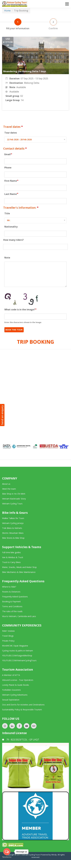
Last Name (10, 194)
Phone (7, 167)
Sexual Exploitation (10, 699)
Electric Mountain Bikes (12, 533)
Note (7, 257)
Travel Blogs (8, 635)
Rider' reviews (8, 631)
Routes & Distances (11, 591)
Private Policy (8, 640)
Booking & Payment (11, 601)
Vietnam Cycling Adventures (14, 694)
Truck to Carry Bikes (11, 562)
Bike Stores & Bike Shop (13, 538)
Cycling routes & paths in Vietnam (17, 650)
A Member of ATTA (11, 675)
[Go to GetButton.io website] (6, 857)
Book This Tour (14, 329)
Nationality (11, 226)
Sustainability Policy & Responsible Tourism (22, 709)
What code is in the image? (19, 309)
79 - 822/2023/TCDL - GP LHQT (20, 739)
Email (7, 154)
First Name (10, 180)
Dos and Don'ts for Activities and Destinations (23, 704)
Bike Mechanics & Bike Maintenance (19, 572)
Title (7, 213)
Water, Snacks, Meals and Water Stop (19, 567)
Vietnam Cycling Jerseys (13, 523)
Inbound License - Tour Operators (17, 680)
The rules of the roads (12, 611)
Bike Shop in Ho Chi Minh (13, 493)
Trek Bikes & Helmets (12, 528)
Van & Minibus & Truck (12, 557)
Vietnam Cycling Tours (12, 503)
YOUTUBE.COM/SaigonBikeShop (17, 655)
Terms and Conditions (12, 606)
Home (7, 10)
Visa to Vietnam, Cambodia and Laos (19, 616)
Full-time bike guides (11, 552)
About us (6, 484)
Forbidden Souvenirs (11, 690)
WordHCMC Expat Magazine (15, 645)
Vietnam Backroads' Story (14, 498)
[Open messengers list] (6, 851)
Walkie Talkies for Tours (13, 518)
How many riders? (13, 239)
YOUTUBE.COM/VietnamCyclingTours (19, 660)
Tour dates (10, 132)
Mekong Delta (31, 82)
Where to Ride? (9, 586)
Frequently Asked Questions (15, 596)
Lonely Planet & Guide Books (15, 685)
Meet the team (9, 488)
